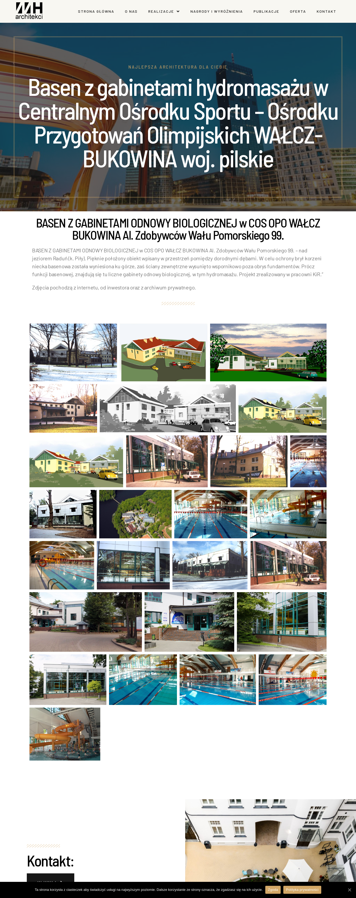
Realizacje (164, 11)
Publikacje (266, 11)
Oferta (298, 11)
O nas (131, 11)
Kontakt (326, 11)
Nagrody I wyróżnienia (216, 11)
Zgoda (273, 890)
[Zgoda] (349, 889)
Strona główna (96, 11)
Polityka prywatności (302, 890)
